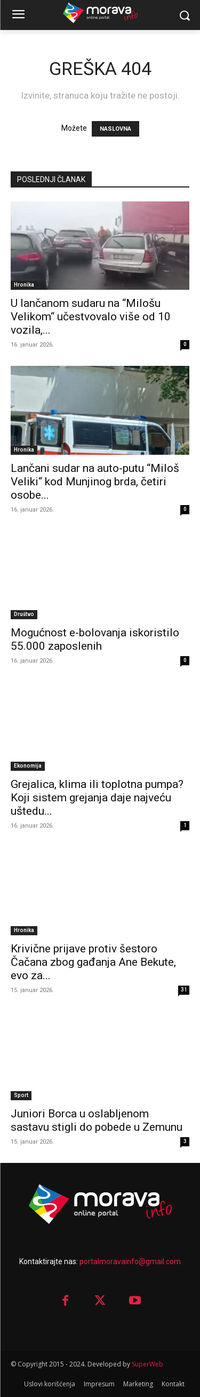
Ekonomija (28, 766)
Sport (21, 1095)
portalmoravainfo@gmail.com (130, 1261)
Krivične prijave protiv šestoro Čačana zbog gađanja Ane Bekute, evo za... (93, 962)
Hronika (24, 285)
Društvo (24, 614)
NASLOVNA (115, 128)
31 (184, 990)
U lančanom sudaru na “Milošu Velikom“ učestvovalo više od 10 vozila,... (91, 316)
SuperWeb (147, 1364)
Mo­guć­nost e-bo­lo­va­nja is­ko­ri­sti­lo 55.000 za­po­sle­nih (95, 639)
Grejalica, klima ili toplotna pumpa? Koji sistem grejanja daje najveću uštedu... (97, 797)
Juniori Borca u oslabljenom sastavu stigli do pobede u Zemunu (96, 1120)
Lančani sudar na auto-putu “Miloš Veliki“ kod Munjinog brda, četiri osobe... (95, 481)
